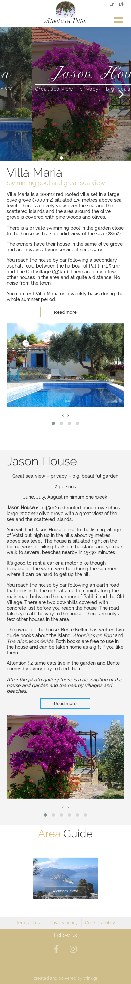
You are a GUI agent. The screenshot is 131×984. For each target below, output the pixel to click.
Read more (65, 312)
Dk (121, 4)
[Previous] (10, 94)
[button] (53, 423)
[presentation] (63, 415)
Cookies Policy (100, 922)
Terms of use (29, 922)
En (111, 4)
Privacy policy (64, 922)
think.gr (90, 978)
